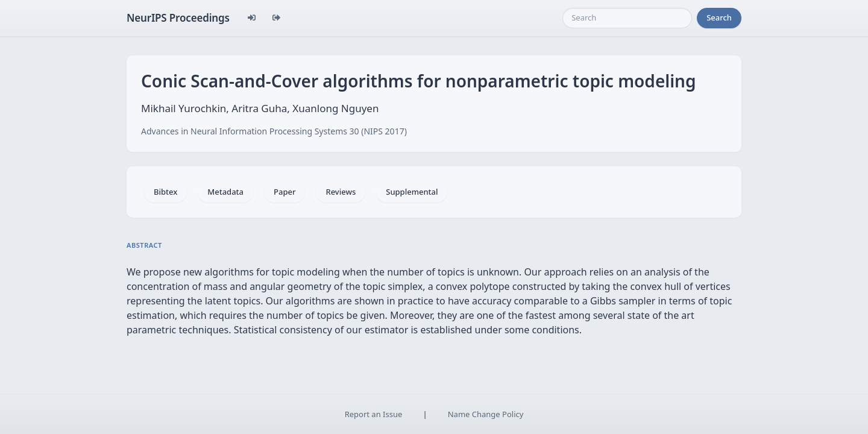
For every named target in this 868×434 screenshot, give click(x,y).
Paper (284, 191)
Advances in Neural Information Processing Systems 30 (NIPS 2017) (274, 131)
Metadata (225, 191)
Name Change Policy (486, 414)
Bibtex (165, 191)
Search (719, 17)
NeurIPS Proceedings (178, 18)
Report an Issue (374, 414)
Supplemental (412, 191)
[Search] (627, 18)
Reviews (341, 191)
